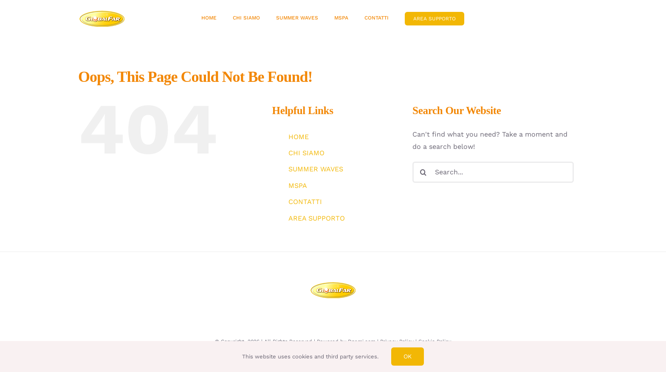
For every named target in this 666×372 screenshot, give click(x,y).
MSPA (297, 186)
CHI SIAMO (306, 153)
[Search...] (493, 172)
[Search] (423, 172)
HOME (298, 137)
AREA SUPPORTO (316, 218)
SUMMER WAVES (315, 169)
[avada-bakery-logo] (102, 13)
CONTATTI (305, 202)
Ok (408, 356)
